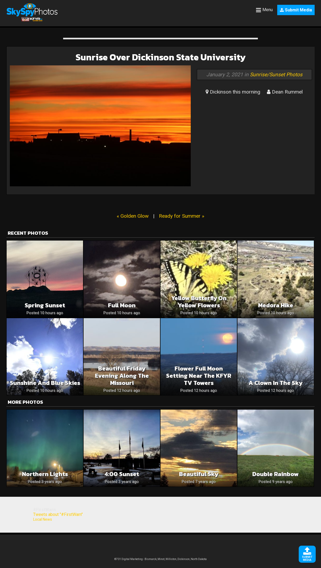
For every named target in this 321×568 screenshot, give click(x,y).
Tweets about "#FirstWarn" (58, 514)
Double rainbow (275, 474)
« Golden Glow (133, 216)
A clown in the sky (275, 382)
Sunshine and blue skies (45, 382)
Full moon (122, 305)
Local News (42, 519)
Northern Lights (45, 474)
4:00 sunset (122, 474)
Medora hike (275, 305)
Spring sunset (45, 305)
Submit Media (296, 9)
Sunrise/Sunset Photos (276, 74)
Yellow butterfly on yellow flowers (199, 301)
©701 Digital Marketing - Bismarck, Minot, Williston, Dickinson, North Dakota (160, 559)
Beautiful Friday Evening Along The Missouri (122, 375)
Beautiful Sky (198, 474)
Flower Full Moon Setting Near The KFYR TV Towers (198, 375)
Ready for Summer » (181, 216)
